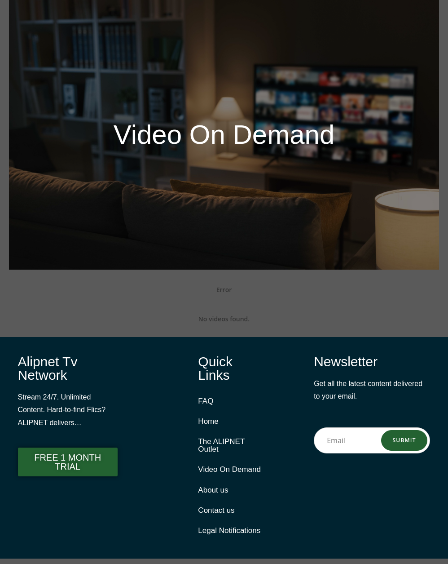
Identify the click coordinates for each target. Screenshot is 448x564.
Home (208, 422)
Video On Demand (229, 472)
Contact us (216, 515)
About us (213, 493)
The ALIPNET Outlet (221, 448)
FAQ (205, 401)
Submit (404, 440)
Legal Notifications (229, 536)
